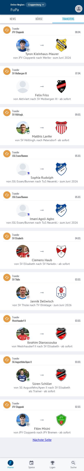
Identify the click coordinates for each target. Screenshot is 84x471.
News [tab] (13, 19)
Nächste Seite (42, 440)
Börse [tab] (39, 19)
